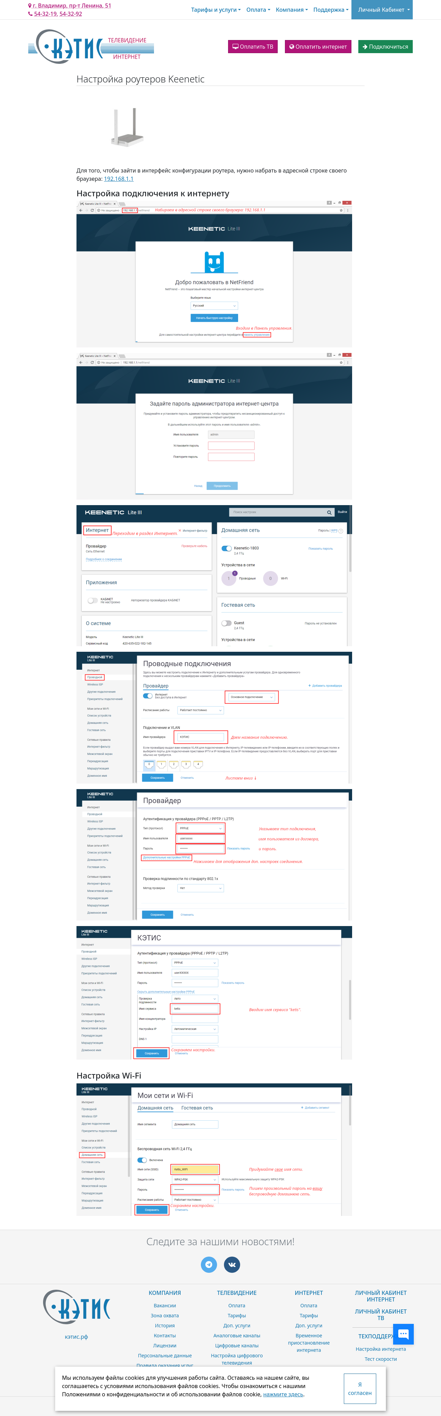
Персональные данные (165, 1355)
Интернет (309, 1293)
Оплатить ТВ (253, 46)
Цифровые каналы (236, 1345)
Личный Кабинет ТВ (381, 1315)
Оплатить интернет (318, 46)
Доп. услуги (236, 1325)
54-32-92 (71, 14)
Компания (290, 9)
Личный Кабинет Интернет (381, 1296)
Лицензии (165, 1345)
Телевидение (237, 1293)
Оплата (256, 9)
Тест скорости (381, 1359)
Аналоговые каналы (236, 1335)
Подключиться (385, 46)
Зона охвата (165, 1315)
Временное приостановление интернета (309, 1342)
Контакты (165, 1335)
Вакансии (165, 1305)
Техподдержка (380, 1336)
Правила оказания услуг (164, 1365)
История (165, 1325)
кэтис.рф (76, 1336)
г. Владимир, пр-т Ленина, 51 (69, 5)
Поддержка (329, 9)
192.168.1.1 (119, 179)
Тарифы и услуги (214, 9)
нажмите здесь (283, 1394)
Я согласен (360, 1389)
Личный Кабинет (381, 9)
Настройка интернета (381, 1349)
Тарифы (237, 1315)
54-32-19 (45, 14)
